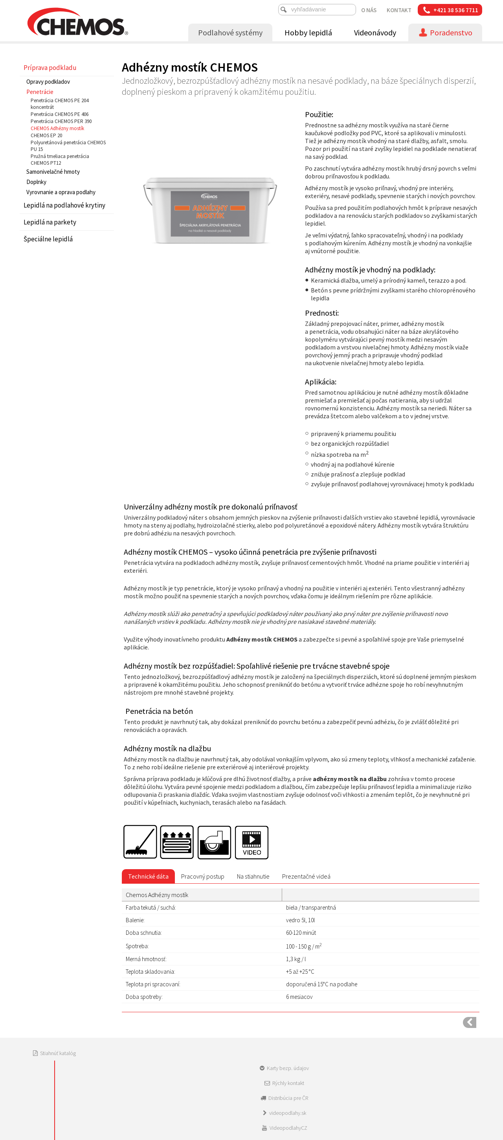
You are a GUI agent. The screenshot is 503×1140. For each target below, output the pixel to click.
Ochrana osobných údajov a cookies (313, 1076)
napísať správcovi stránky (244, 1076)
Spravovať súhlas (373, 1076)
